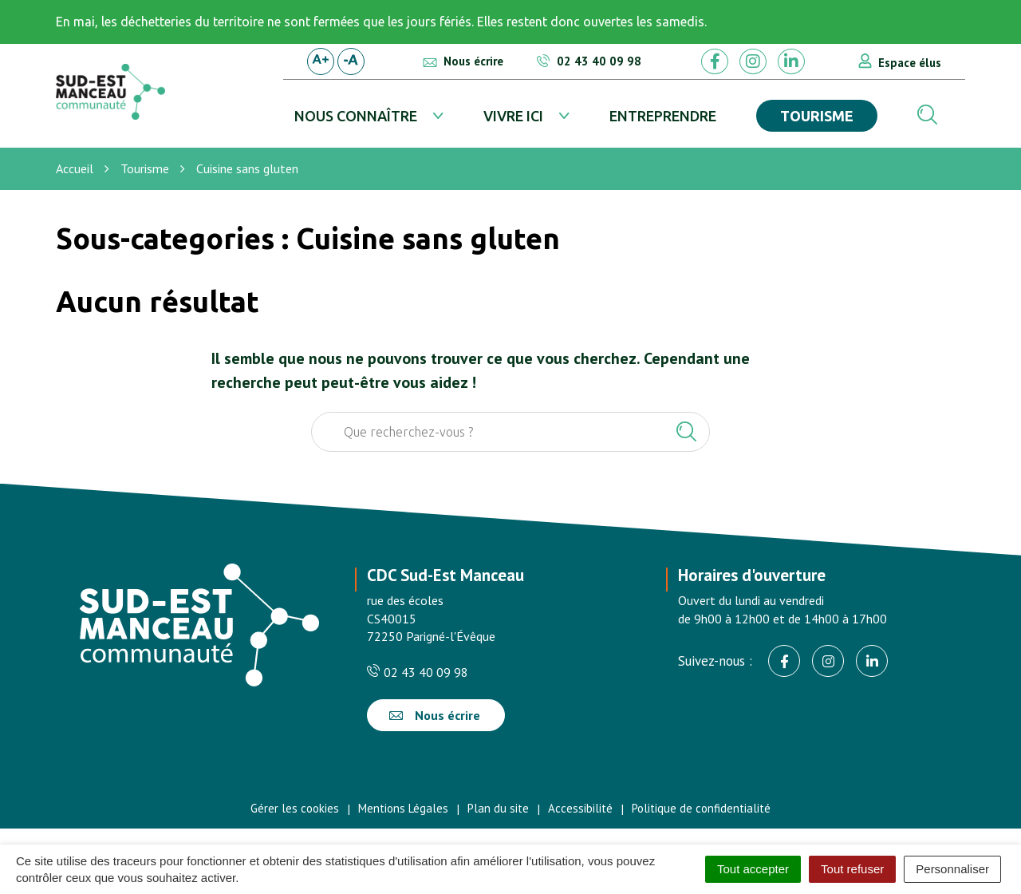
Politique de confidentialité (701, 808)
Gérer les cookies (294, 808)
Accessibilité (580, 808)
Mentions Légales (403, 808)
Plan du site (498, 808)
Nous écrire (434, 715)
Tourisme (816, 116)
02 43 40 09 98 (417, 672)
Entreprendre (662, 116)
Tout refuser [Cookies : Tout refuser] (852, 869)
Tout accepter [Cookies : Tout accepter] (753, 869)
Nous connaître (355, 116)
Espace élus (909, 62)
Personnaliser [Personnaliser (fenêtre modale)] (952, 869)
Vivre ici (513, 116)
